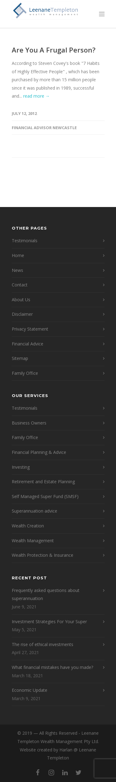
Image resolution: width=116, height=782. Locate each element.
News (17, 270)
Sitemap (20, 358)
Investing (21, 467)
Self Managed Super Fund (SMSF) (45, 496)
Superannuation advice (34, 511)
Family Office (25, 373)
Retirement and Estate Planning (43, 481)
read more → (36, 96)
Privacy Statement (30, 329)
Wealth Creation (28, 526)
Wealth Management (33, 540)
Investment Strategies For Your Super (49, 621)
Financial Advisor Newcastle (44, 127)
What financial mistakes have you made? (52, 667)
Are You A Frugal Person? (54, 49)
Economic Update (29, 690)
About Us (21, 299)
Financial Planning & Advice (39, 452)
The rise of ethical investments (42, 644)
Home (18, 255)
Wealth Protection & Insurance (42, 555)
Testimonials (24, 240)
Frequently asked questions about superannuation (45, 594)
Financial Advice (27, 344)
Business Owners (29, 423)
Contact (20, 285)
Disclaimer (22, 314)
